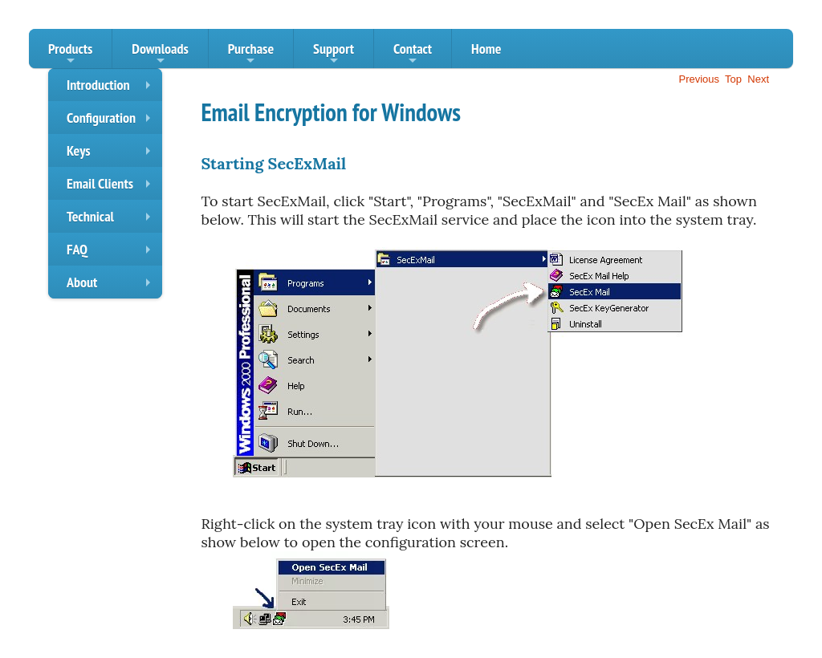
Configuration (112, 121)
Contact (412, 53)
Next (758, 79)
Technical (112, 220)
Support (333, 53)
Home (486, 48)
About (112, 286)
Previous (698, 79)
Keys (112, 154)
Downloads (160, 53)
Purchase (251, 53)
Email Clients (112, 187)
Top (733, 79)
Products (70, 53)
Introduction (112, 88)
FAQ (112, 253)
